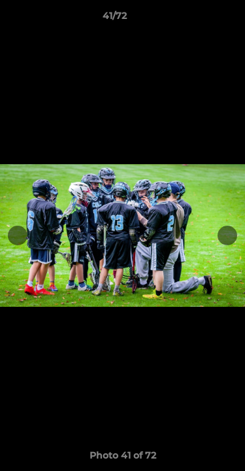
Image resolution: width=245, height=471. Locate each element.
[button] (198, 19)
